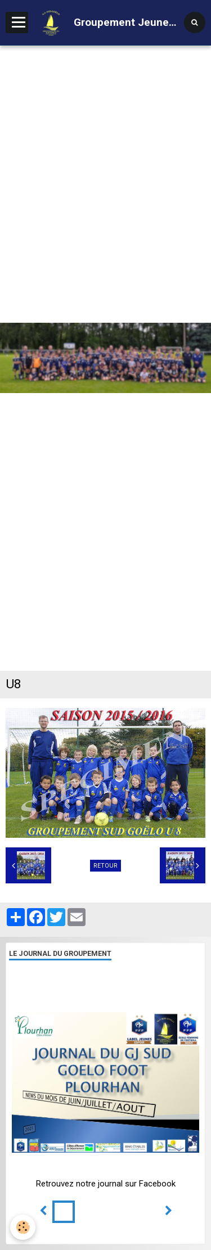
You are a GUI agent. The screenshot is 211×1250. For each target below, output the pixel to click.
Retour (105, 865)
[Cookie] (22, 1227)
